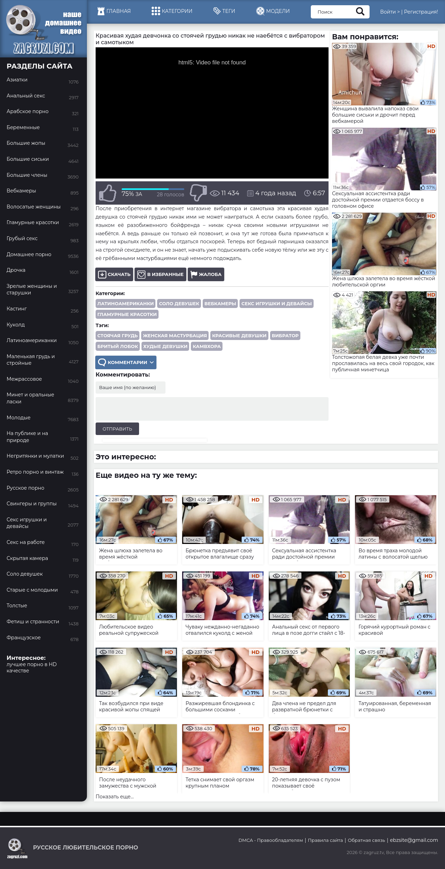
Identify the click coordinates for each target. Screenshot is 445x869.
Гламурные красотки (127, 314)
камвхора (207, 346)
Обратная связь (366, 840)
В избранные (160, 274)
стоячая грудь (117, 335)
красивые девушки (239, 335)
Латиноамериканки (125, 303)
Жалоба (206, 274)
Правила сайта (325, 840)
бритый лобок (117, 346)
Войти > (390, 12)
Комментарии (126, 362)
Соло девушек (179, 303)
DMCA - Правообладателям (270, 840)
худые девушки (165, 346)
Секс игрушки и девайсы (276, 303)
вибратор (285, 335)
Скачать (114, 274)
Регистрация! (421, 12)
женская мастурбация (175, 335)
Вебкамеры (220, 303)
